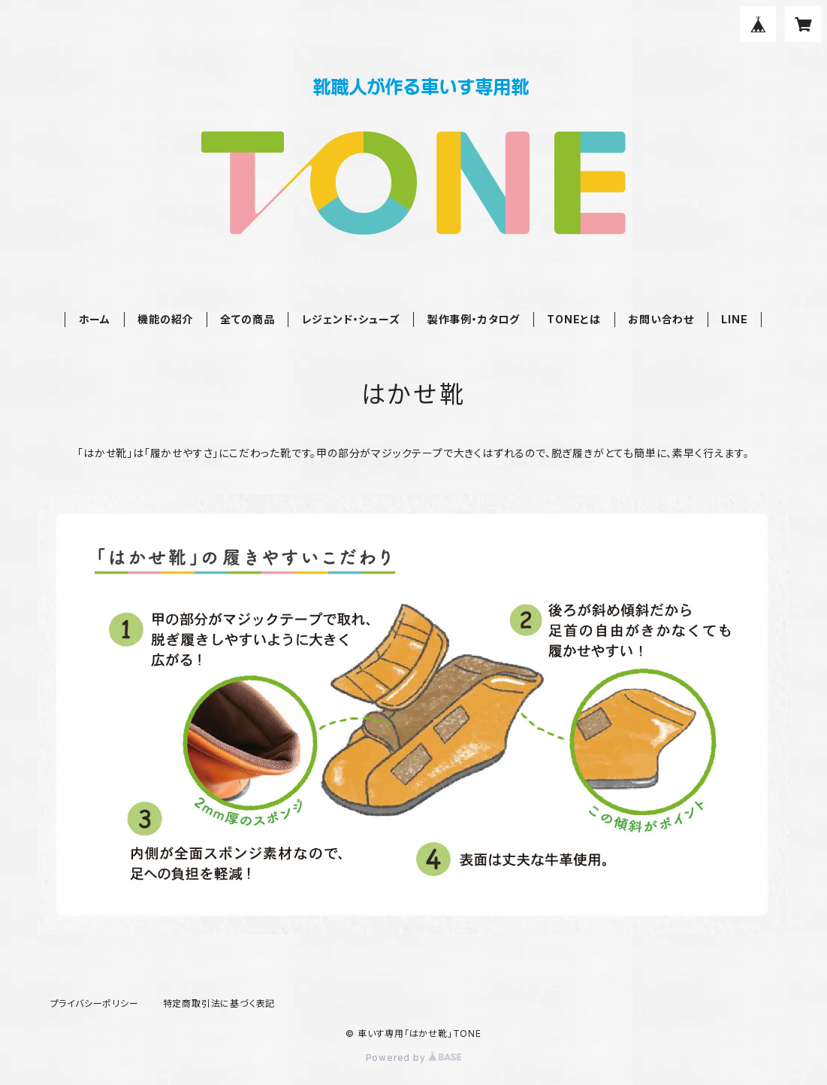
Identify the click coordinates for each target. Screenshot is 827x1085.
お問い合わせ (661, 319)
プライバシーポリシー (94, 1003)
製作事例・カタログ (473, 319)
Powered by (414, 1057)
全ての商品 (247, 319)
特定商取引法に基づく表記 (219, 1003)
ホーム (94, 319)
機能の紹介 (165, 319)
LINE (734, 319)
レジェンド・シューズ (351, 319)
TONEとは (574, 319)
